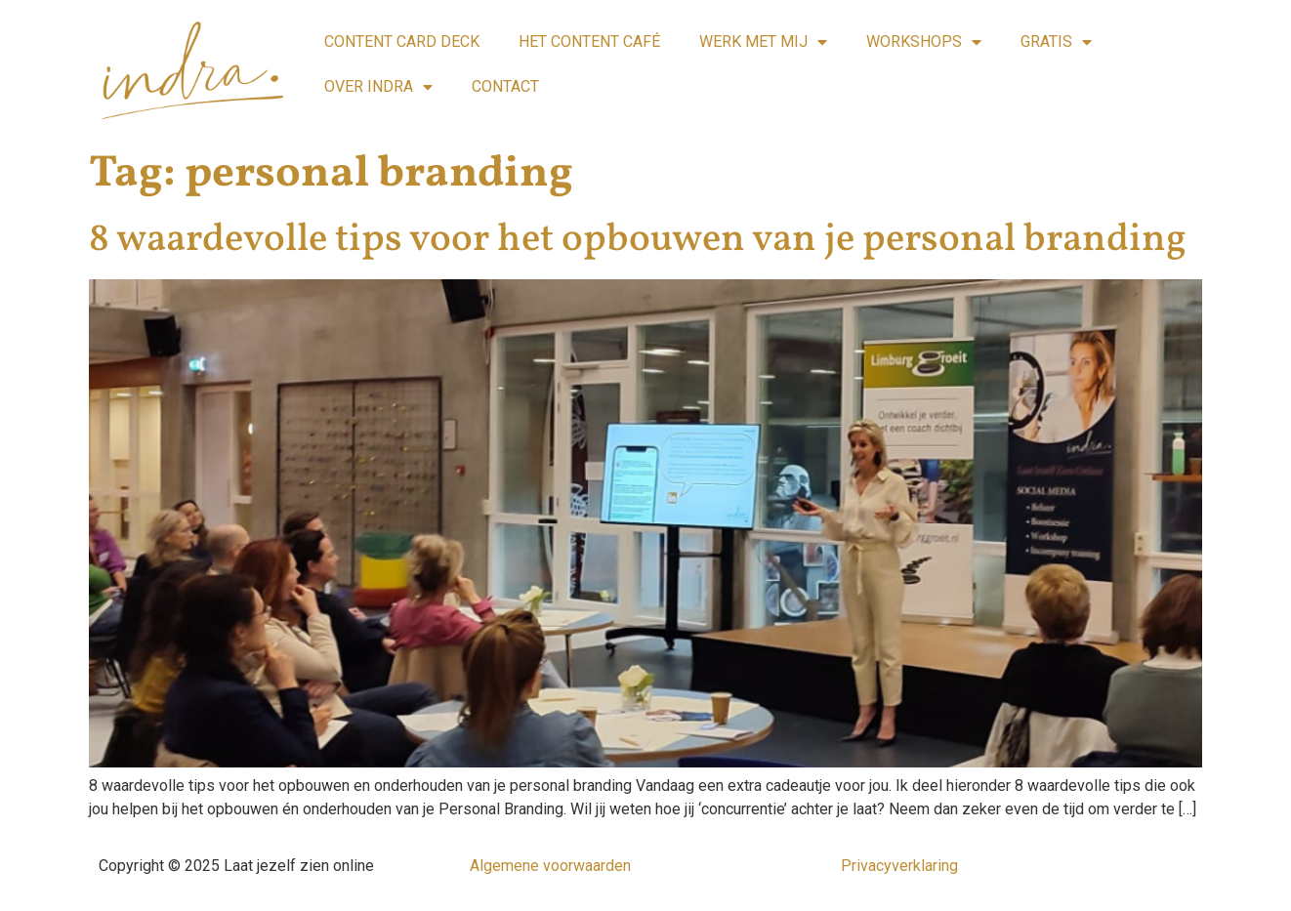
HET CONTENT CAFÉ (589, 41)
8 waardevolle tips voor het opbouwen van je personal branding (638, 240)
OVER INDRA (378, 86)
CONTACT (505, 86)
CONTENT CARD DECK (401, 41)
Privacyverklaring (899, 865)
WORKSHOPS (923, 42)
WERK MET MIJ (763, 42)
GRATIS (1056, 42)
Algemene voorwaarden (550, 865)
